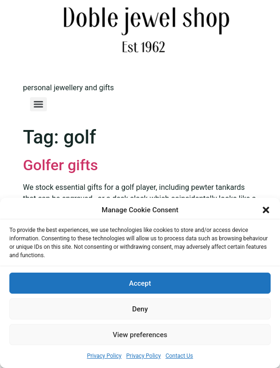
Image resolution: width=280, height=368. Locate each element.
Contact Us (179, 356)
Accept (140, 283)
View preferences (140, 335)
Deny (140, 309)
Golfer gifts (60, 165)
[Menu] (38, 104)
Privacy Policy (104, 356)
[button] (266, 210)
